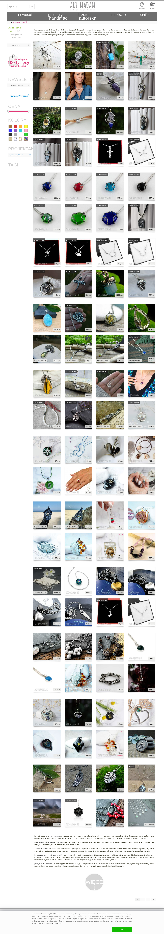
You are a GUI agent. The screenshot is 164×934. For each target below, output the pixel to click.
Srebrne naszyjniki (14, 28)
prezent (24, 96)
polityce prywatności (54, 923)
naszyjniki (15, 35)
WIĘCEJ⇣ (94, 884)
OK (122, 929)
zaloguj (142, 8)
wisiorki (14, 38)
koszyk (152, 8)
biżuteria (13, 31)
